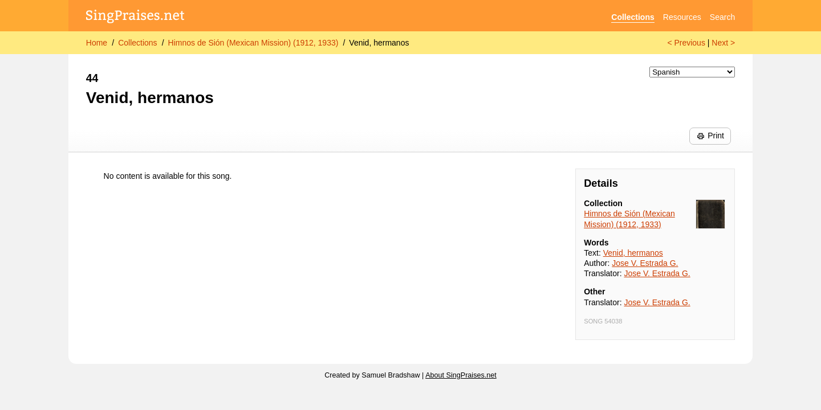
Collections (632, 17)
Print (710, 135)
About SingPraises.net (461, 375)
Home (96, 42)
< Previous (686, 42)
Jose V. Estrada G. (645, 263)
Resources (682, 17)
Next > (723, 42)
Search (722, 17)
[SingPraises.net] (135, 17)
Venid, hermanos (379, 42)
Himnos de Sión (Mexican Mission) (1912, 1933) (253, 42)
